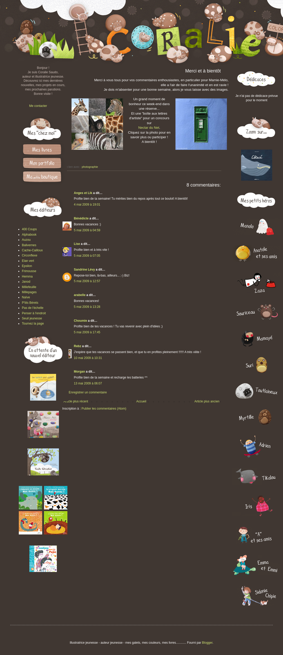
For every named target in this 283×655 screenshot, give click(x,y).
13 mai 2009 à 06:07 (88, 383)
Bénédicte (81, 218)
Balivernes (29, 245)
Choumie (80, 320)
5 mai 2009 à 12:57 (87, 281)
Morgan (79, 371)
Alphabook (29, 234)
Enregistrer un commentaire (88, 392)
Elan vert (28, 261)
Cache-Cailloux (32, 250)
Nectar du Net (148, 128)
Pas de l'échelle (32, 308)
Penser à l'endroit (34, 313)
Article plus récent (76, 401)
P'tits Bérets (30, 303)
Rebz (77, 346)
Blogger (207, 642)
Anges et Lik (83, 193)
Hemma (27, 276)
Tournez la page (33, 323)
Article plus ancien (206, 401)
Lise (77, 244)
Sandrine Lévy (84, 269)
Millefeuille (29, 287)
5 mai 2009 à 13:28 (87, 307)
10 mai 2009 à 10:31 (88, 358)
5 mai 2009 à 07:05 (87, 255)
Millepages (29, 292)
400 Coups (29, 229)
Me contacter (38, 106)
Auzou (26, 240)
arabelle (79, 295)
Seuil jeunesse (32, 318)
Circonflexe (29, 255)
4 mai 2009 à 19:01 (87, 204)
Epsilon (27, 266)
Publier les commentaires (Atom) (104, 408)
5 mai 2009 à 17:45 (87, 332)
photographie (90, 166)
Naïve (26, 297)
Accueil (141, 401)
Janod (26, 281)
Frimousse (29, 271)
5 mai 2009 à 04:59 (87, 230)
